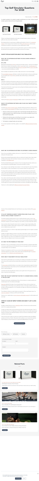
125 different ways (10, 160)
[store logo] (2, 1)
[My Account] (34, 1)
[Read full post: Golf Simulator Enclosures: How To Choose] (19, 380)
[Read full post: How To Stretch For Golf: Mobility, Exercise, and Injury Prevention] (19, 422)
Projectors (23, 334)
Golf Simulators (15, 334)
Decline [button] (24, 478)
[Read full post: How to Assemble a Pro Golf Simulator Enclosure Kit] (19, 401)
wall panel (16, 99)
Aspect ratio (3, 284)
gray (22, 66)
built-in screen (9, 99)
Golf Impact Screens (6, 334)
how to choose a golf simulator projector (21, 295)
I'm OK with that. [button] (18, 478)
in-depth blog (17, 305)
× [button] (38, 473)
